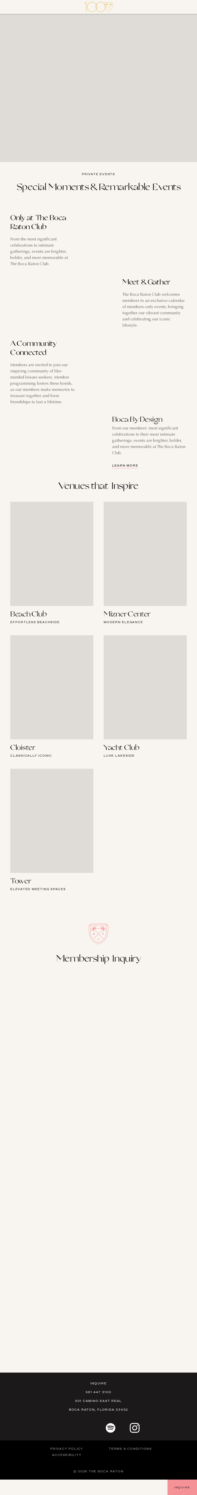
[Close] (10, 7)
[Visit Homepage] (98, 7)
